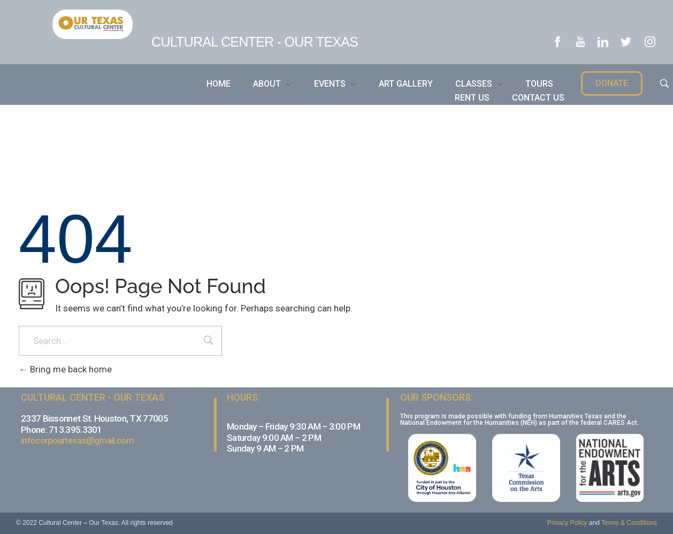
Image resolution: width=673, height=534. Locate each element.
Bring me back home (65, 369)
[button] (612, 83)
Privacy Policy (567, 523)
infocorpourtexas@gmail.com (77, 440)
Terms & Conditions (629, 523)
